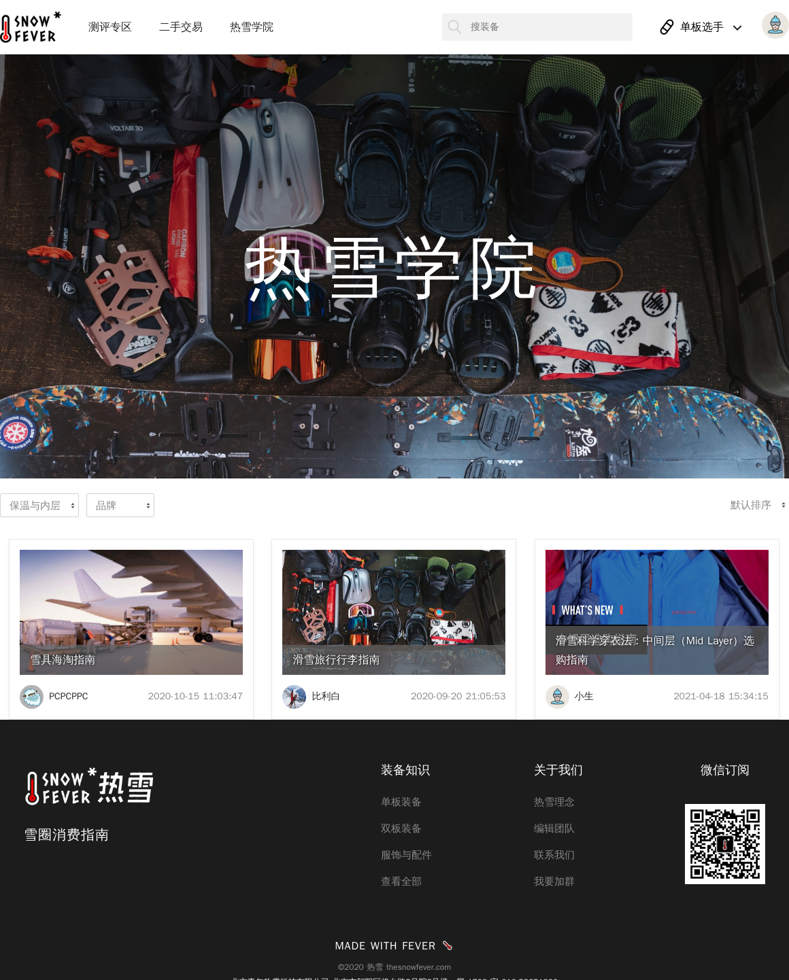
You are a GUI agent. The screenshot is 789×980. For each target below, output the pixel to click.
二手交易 (181, 27)
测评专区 (110, 27)
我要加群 (554, 881)
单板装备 (401, 802)
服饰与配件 (406, 855)
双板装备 (401, 828)
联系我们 (554, 855)
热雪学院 (251, 27)
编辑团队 (554, 828)
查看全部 (401, 881)
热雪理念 (554, 802)
